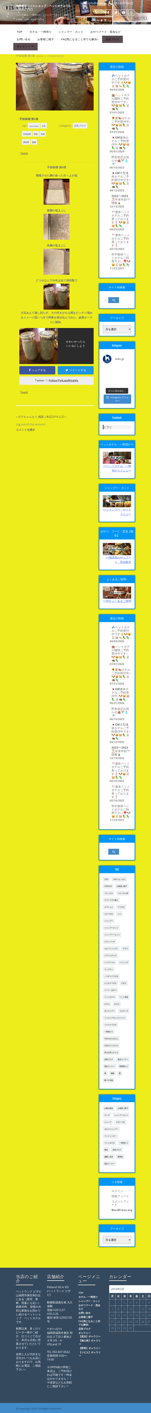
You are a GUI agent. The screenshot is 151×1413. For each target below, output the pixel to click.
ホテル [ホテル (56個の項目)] (116, 1004)
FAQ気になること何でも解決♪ (80, 39)
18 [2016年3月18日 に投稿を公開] (136, 1315)
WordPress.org (121, 1210)
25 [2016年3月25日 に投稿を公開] (136, 1322)
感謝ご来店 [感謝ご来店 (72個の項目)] (108, 1156)
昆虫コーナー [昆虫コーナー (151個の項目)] (109, 1066)
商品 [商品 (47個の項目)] (106, 1150)
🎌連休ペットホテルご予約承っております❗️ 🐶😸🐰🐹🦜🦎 (120, 219)
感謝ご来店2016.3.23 (51, 417)
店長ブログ (112, 39)
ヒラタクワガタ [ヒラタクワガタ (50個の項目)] (110, 983)
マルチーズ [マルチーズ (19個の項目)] (123, 1011)
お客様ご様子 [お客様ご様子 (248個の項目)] (123, 1108)
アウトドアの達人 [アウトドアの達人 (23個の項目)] (111, 900)
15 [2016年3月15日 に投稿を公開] (118, 1315)
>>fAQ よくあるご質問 (117, 601)
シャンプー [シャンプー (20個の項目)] (108, 921)
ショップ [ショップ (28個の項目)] (107, 1122)
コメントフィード (120, 1203)
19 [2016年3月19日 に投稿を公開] (142, 1315)
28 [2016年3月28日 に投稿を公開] (112, 1328)
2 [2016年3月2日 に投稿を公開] (124, 1302)
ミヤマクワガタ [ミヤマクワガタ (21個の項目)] (110, 1025)
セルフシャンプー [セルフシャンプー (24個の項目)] (111, 1129)
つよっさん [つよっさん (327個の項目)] (108, 893)
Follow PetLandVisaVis (63, 380)
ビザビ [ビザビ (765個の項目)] (123, 983)
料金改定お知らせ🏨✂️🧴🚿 (120, 160)
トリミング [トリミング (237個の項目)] (123, 962)
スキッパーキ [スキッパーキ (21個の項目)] (109, 941)
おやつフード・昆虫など (105, 31)
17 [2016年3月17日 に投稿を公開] (130, 1315)
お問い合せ (24, 39)
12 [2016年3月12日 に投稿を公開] (142, 1309)
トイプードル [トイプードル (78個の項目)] (109, 962)
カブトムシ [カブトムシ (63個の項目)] (108, 907)
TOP (20, 31)
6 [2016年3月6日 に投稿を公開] (149, 1302)
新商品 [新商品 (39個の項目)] (120, 1156)
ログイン (117, 1191)
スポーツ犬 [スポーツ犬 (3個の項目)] (120, 1122)
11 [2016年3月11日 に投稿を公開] (136, 1309)
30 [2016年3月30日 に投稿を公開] (124, 1328)
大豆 (44, 125)
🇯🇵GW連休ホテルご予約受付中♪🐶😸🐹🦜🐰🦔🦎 (120, 143)
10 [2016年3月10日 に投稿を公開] (130, 1309)
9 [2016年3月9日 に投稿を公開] (124, 1309)
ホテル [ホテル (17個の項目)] (107, 1004)
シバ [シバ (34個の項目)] (119, 914)
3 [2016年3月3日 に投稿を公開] (130, 1302)
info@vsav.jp (97, 3)
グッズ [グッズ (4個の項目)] (107, 1115)
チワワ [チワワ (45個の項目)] (125, 948)
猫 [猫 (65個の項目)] (120, 1073)
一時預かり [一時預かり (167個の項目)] (123, 1143)
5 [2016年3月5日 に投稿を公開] (143, 1302)
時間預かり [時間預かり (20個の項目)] (123, 1066)
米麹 (43, 133)
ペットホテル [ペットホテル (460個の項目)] (109, 997)
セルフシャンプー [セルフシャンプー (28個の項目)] (111, 948)
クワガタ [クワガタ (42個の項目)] (121, 907)
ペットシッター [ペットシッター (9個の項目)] (110, 1136)
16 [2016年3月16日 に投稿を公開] (124, 1315)
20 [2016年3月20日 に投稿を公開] (148, 1315)
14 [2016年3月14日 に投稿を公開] (112, 1315)
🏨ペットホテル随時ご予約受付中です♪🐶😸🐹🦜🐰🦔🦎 (120, 102)
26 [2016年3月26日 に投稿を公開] (142, 1322)
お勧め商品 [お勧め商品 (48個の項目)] (108, 1108)
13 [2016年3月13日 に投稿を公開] (148, 1309)
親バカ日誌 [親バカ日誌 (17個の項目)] (108, 1080)
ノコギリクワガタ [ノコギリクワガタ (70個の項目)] (111, 976)
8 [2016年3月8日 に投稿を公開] (118, 1309)
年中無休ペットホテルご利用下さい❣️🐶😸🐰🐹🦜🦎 (120, 260)
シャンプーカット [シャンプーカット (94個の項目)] (121, 1115)
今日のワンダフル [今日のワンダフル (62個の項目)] (111, 1045)
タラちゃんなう (27, 417)
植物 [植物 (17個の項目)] (112, 1073)
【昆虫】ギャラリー (90, 1336)
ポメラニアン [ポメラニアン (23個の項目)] (109, 1011)
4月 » (121, 1333)
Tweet (24, 153)
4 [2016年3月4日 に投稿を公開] (137, 1302)
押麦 (36, 133)
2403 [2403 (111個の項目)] (106, 879)
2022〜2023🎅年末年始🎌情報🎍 (120, 199)
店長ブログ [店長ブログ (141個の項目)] (108, 1059)
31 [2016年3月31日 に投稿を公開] (130, 1328)
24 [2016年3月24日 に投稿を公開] (130, 1322)
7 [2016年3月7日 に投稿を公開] (112, 1309)
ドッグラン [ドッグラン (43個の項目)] (108, 969)
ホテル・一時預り (41, 31)
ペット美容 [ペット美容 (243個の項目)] (123, 997)
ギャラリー (25, 46)
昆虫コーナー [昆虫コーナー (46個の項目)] (123, 1059)
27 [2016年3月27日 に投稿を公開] (148, 1322)
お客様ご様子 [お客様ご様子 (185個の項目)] (122, 886)
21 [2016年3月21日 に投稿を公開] (112, 1322)
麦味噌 (26, 142)
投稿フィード (120, 1196)
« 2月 (112, 1333)
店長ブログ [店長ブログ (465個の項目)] (116, 1150)
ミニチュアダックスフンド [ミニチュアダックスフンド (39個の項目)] (114, 1018)
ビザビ (108, 427)
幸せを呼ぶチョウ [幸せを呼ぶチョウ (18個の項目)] (111, 1052)
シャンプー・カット (71, 31)
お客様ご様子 (45, 39)
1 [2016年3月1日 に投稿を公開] (118, 1302)
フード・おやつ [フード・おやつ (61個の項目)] (110, 990)
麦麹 (34, 142)
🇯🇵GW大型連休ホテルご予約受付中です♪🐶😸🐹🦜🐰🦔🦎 (121, 180)
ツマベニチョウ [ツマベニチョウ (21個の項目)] (110, 955)
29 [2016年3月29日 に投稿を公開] (118, 1328)
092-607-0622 (123, 3)
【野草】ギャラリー (90, 1348)
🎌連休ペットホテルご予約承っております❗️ (120, 240)
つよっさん (34, 125)
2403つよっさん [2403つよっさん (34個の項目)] (119, 879)
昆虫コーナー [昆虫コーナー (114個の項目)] (109, 1163)
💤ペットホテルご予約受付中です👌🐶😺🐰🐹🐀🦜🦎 (121, 81)
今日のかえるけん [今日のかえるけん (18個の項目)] (111, 1038)
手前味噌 (27, 133)
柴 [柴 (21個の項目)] (105, 1073)
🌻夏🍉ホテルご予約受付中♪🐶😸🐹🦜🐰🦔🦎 (121, 123)
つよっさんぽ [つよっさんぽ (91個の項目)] (123, 893)
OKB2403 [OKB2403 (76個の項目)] (108, 886)
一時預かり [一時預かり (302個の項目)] (108, 1031)
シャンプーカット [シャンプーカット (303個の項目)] (111, 928)
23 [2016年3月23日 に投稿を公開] (124, 1322)
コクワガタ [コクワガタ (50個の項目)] (108, 914)
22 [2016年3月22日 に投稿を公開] (118, 1322)
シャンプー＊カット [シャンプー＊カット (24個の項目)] (112, 934)
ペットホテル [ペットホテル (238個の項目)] (109, 1143)
